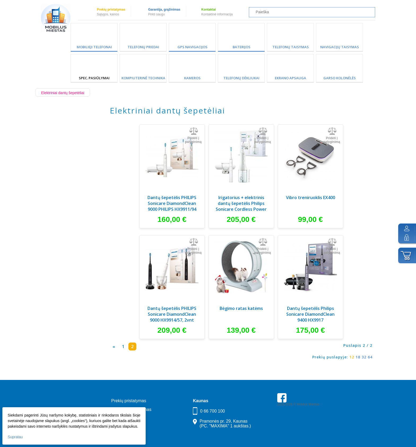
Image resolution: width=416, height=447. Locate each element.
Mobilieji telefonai (94, 47)
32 (364, 357)
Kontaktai (208, 9)
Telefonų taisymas (290, 47)
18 (358, 357)
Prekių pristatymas (111, 9)
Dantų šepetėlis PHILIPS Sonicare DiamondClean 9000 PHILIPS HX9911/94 (172, 203)
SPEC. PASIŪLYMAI (94, 78)
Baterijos (241, 47)
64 (370, 357)
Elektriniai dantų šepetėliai (62, 93)
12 (351, 357)
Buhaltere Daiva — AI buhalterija (300, 423)
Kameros (192, 78)
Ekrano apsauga (290, 78)
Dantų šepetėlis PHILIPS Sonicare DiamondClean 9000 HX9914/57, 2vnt (172, 314)
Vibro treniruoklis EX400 (310, 197)
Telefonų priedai (143, 47)
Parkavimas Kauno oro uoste (297, 419)
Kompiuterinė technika (143, 78)
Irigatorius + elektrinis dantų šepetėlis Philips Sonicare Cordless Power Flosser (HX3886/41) (241, 204)
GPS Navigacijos (192, 47)
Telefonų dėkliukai (241, 78)
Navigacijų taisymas (339, 47)
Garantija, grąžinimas (164, 9)
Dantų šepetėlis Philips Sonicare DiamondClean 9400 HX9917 (310, 314)
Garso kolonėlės (339, 78)
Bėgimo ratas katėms (241, 308)
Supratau (15, 437)
